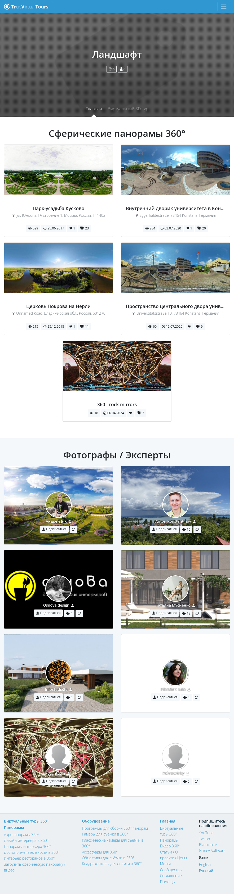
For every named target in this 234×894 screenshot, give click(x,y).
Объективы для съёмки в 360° (108, 857)
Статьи (166, 852)
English (205, 864)
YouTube (206, 832)
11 (84, 326)
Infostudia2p (56, 689)
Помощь (167, 881)
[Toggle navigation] (223, 6)
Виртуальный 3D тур (128, 109)
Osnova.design (56, 605)
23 (84, 228)
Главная (94, 109)
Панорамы (14, 827)
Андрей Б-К (56, 521)
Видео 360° (170, 845)
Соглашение (171, 875)
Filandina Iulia (173, 689)
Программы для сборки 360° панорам (115, 828)
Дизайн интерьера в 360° (26, 840)
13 (186, 613)
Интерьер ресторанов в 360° (29, 858)
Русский (206, 870)
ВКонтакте (208, 844)
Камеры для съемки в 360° (105, 834)
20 (201, 228)
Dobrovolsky (173, 773)
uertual (26, 6)
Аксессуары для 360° (100, 852)
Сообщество (171, 869)
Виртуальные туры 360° (26, 821)
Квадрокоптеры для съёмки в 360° (112, 863)
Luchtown (56, 773)
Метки (165, 863)
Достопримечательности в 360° (31, 852)
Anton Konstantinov (173, 521)
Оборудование (96, 821)
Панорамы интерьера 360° (27, 846)
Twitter (204, 838)
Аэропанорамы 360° (21, 834)
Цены (182, 857)
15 (186, 529)
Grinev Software (212, 850)
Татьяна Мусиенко (173, 605)
